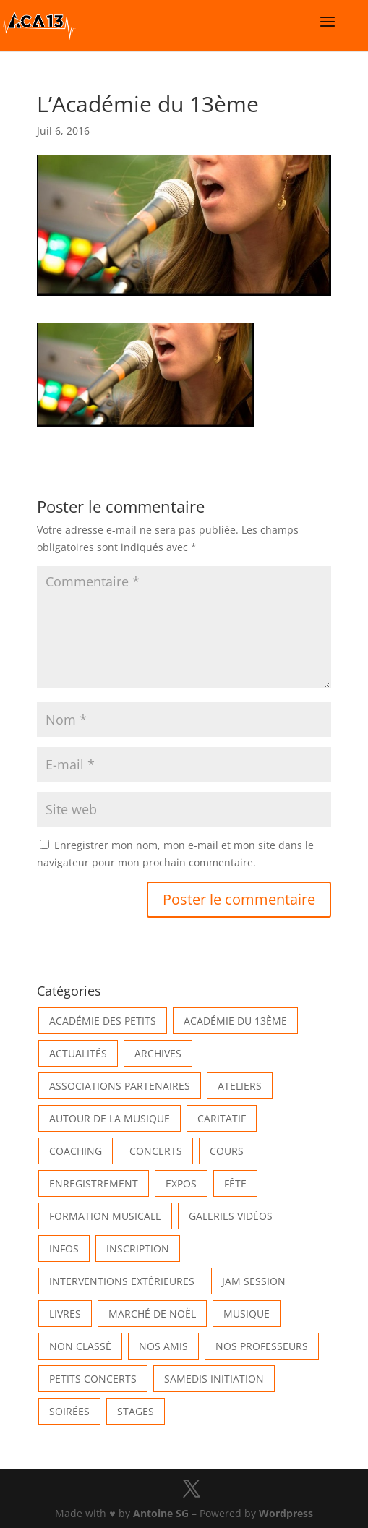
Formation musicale (105, 1216)
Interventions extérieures (121, 1281)
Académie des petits (102, 1021)
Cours (227, 1151)
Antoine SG (161, 1513)
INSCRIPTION (137, 1248)
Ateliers (240, 1086)
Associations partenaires (119, 1086)
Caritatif (221, 1118)
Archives (157, 1053)
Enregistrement (93, 1183)
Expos (181, 1183)
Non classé (80, 1346)
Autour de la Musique (109, 1118)
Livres (65, 1313)
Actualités (78, 1053)
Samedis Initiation (214, 1379)
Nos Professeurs (261, 1346)
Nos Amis (163, 1346)
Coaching (75, 1151)
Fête (235, 1183)
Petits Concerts (93, 1379)
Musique (246, 1313)
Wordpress (286, 1513)
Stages (135, 1411)
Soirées (69, 1411)
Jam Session (254, 1281)
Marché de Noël (152, 1313)
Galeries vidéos (231, 1216)
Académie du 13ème (235, 1021)
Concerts (155, 1151)
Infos (64, 1248)
